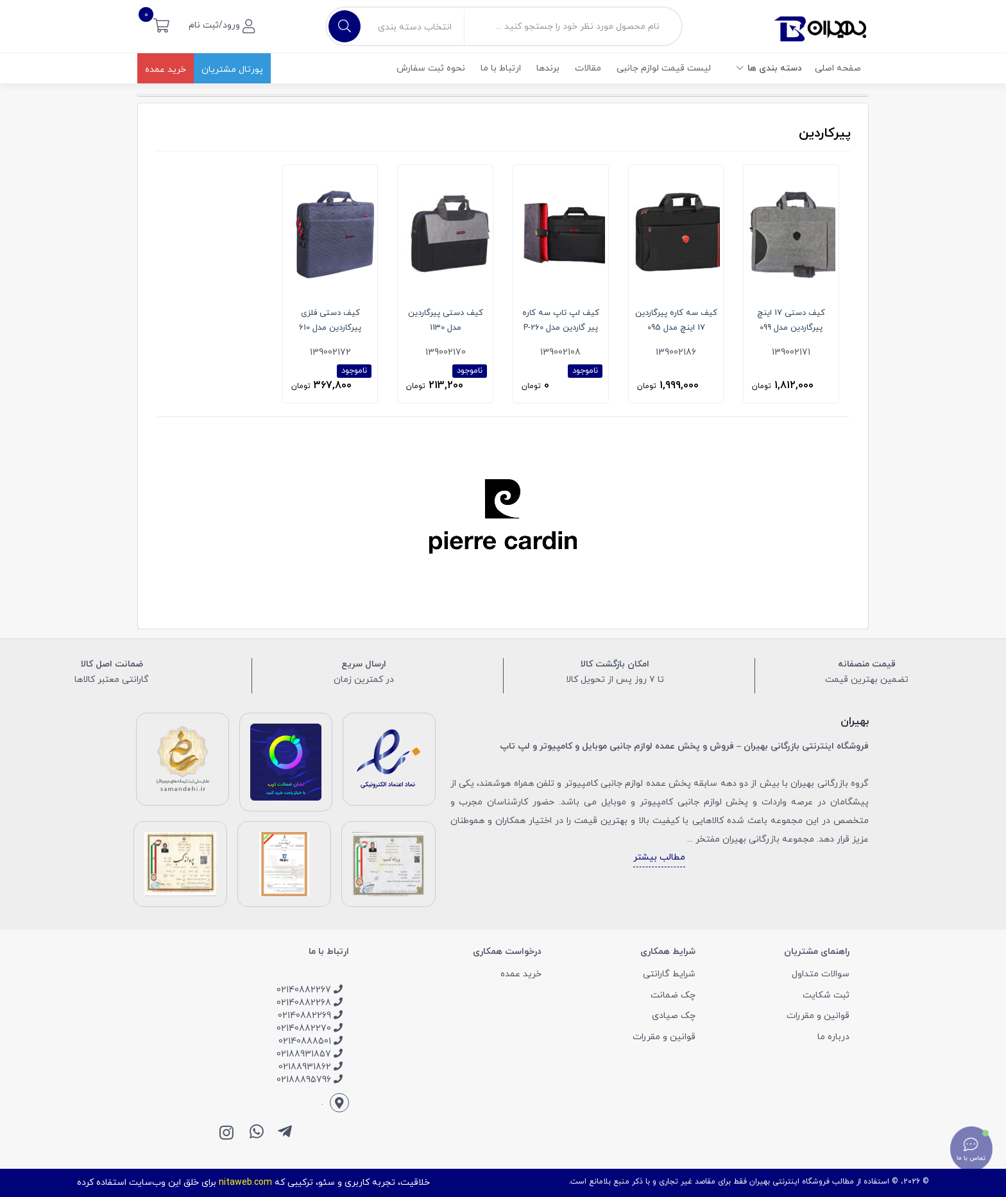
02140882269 (310, 1016)
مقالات (588, 68)
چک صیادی (673, 1016)
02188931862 (310, 1067)
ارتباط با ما (501, 68)
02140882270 (310, 1029)
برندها (547, 68)
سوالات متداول (820, 974)
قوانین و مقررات (818, 1016)
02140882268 (310, 1003)
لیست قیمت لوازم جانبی (664, 68)
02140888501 (310, 1041)
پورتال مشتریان (232, 70)
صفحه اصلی (838, 68)
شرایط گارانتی (669, 974)
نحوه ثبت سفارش (430, 68)
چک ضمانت (673, 995)
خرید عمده (165, 70)
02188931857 (310, 1054)
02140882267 (310, 990)
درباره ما (833, 1037)
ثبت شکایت (826, 995)
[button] (161, 24)
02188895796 (310, 1080)
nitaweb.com (245, 1182)
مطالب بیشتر (659, 857)
